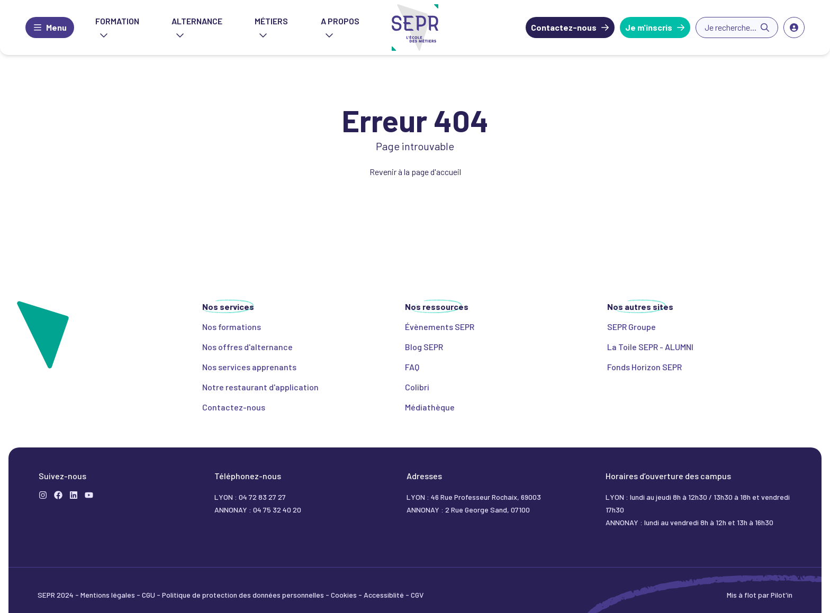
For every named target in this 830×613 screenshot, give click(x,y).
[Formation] (58, 495)
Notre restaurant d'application (260, 387)
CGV (417, 594)
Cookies (344, 594)
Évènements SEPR (439, 327)
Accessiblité (384, 594)
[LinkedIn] (73, 495)
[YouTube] (89, 495)
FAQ (412, 367)
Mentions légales (108, 594)
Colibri (417, 387)
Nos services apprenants (249, 367)
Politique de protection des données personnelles (244, 594)
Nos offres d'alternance (247, 347)
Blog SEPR (424, 347)
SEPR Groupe (631, 327)
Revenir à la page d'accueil (415, 172)
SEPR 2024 (56, 594)
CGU (149, 594)
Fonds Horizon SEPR (644, 367)
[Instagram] (43, 495)
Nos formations (231, 327)
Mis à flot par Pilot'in (759, 594)
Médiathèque (430, 407)
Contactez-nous (564, 27)
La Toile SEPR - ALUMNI (650, 347)
